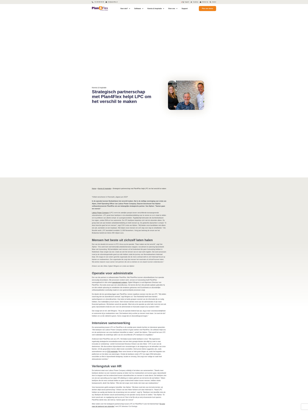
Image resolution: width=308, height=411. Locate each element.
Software (139, 9)
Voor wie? (125, 9)
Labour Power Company (100, 213)
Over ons (173, 9)
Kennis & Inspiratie (155, 9)
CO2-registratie (112, 351)
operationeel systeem (119, 282)
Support (185, 8)
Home (94, 188)
